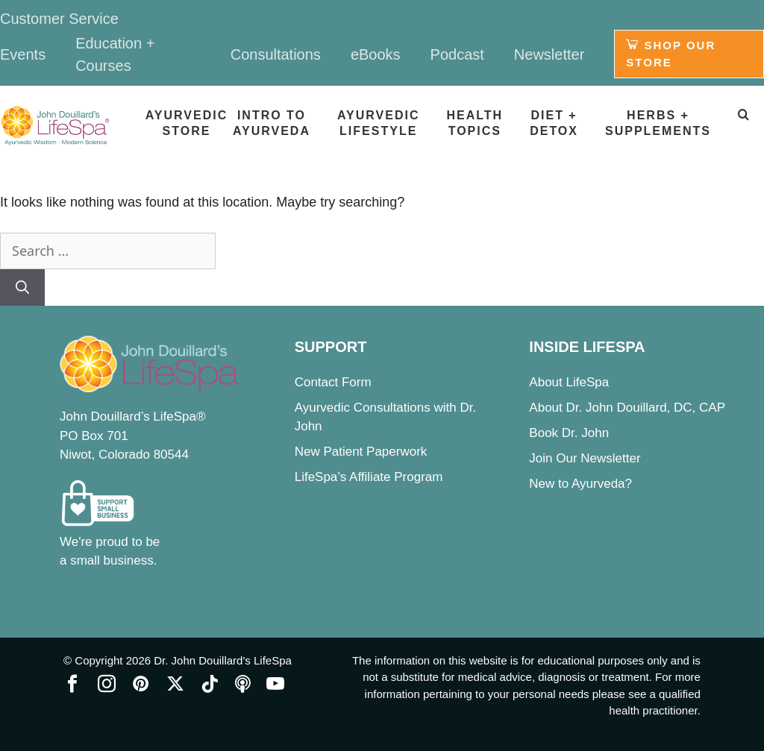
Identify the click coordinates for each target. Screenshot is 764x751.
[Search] (22, 287)
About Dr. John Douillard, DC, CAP (627, 407)
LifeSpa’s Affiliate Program (369, 477)
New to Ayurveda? (580, 484)
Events (23, 54)
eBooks (376, 54)
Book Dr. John (569, 433)
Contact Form (333, 382)
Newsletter (549, 54)
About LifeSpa (569, 382)
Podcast (457, 54)
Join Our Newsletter (584, 458)
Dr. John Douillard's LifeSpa (223, 660)
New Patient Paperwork (361, 451)
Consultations (276, 54)
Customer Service (59, 18)
